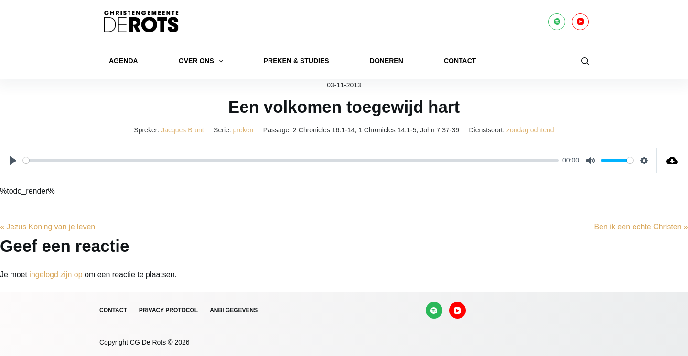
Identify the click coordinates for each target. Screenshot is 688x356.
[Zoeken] (585, 61)
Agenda (123, 61)
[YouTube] (580, 21)
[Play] (13, 160)
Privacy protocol (168, 310)
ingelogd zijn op (55, 274)
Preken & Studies (296, 61)
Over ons (203, 61)
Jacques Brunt (182, 130)
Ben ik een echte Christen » (641, 227)
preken (243, 130)
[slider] (291, 160)
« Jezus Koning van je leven (47, 227)
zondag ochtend (530, 130)
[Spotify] (556, 21)
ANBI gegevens (234, 310)
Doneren (386, 61)
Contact (460, 61)
